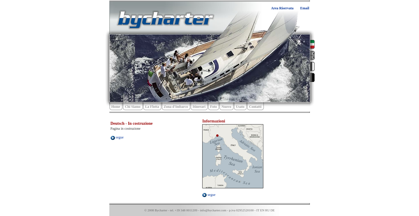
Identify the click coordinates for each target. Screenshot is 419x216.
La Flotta (152, 107)
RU (267, 210)
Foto (213, 107)
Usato (240, 107)
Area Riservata (282, 8)
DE (272, 210)
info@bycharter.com (213, 210)
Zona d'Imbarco (176, 107)
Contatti (255, 107)
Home (115, 107)
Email (304, 8)
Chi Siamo (133, 107)
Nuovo (226, 107)
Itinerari (199, 107)
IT (257, 210)
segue (117, 137)
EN (262, 210)
